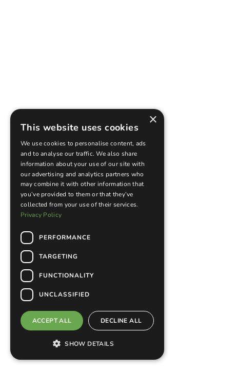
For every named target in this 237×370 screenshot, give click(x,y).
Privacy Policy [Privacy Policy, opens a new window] (41, 215)
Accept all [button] (52, 321)
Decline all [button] (121, 321)
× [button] (152, 120)
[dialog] (87, 234)
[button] (87, 343)
